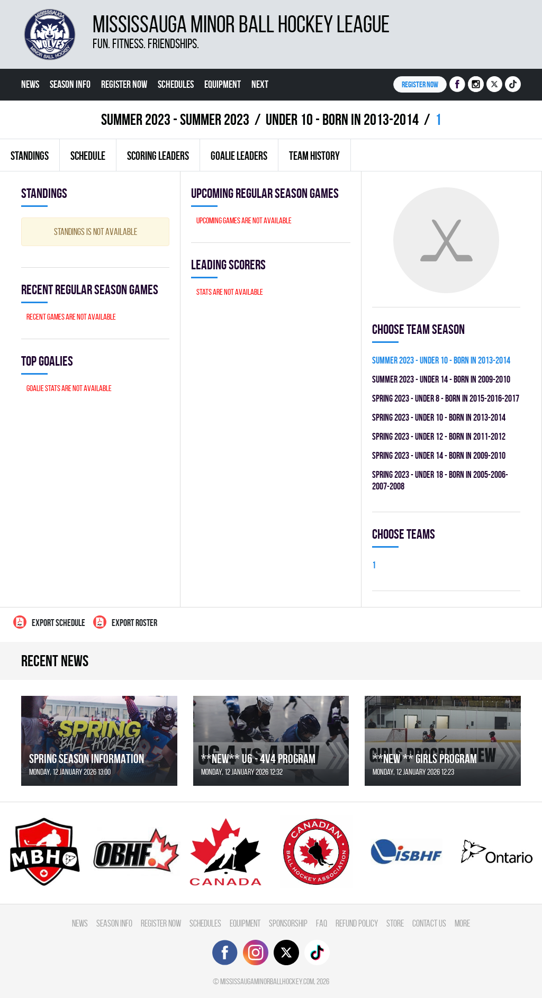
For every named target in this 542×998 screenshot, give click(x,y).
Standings (30, 155)
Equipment (222, 84)
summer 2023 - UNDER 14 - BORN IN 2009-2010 (441, 379)
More (462, 923)
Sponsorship (288, 923)
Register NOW (420, 84)
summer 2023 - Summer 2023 (175, 119)
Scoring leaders (158, 155)
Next (259, 84)
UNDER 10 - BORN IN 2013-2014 (342, 119)
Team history (314, 155)
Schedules (176, 84)
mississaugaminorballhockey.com (267, 981)
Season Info (70, 84)
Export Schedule (49, 622)
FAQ (321, 923)
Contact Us (429, 923)
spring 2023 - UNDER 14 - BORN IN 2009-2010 (438, 455)
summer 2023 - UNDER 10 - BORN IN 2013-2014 (441, 360)
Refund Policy (357, 923)
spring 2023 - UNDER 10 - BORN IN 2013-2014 (438, 417)
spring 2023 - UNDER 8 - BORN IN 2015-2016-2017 (445, 398)
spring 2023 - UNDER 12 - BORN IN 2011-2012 (438, 436)
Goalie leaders (239, 155)
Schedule (87, 155)
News (30, 84)
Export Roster (125, 622)
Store (395, 923)
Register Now (124, 84)
